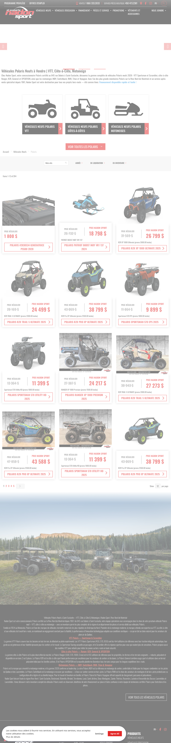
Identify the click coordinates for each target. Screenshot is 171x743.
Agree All (90, 732)
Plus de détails (14, 735)
